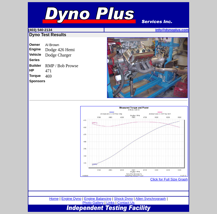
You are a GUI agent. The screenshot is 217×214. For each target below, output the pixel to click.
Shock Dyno (123, 199)
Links (110, 203)
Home (54, 199)
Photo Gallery (93, 203)
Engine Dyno (71, 199)
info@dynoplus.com (172, 30)
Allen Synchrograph (150, 199)
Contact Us (126, 203)
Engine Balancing (97, 199)
